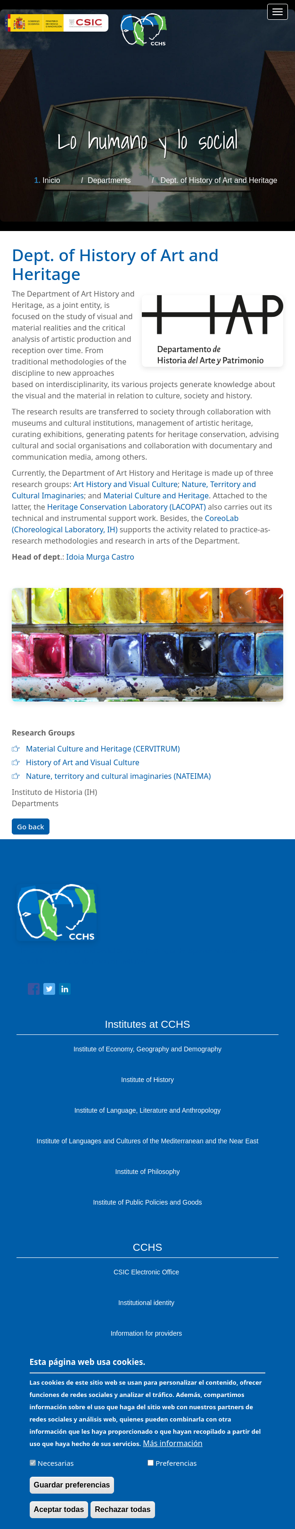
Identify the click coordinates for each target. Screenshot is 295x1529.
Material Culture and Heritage (155, 495)
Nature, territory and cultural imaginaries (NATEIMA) (118, 776)
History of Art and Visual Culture (82, 762)
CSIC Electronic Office (146, 1272)
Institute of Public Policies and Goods (147, 1202)
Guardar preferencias (72, 1491)
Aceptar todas (59, 1515)
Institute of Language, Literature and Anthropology (147, 1110)
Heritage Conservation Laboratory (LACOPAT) (126, 507)
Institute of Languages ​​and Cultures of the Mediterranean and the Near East (148, 1141)
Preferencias (176, 1468)
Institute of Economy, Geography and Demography (147, 1049)
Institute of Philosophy (147, 1171)
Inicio (51, 180)
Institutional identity (146, 1302)
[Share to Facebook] (34, 991)
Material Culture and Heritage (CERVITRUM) (103, 749)
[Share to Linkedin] (65, 991)
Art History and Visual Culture (126, 484)
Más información (172, 1449)
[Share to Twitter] (49, 991)
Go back (30, 826)
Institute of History (147, 1079)
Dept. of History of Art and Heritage (218, 180)
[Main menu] (277, 12)
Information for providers (146, 1333)
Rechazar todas (122, 1515)
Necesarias (56, 1468)
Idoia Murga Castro (100, 557)
